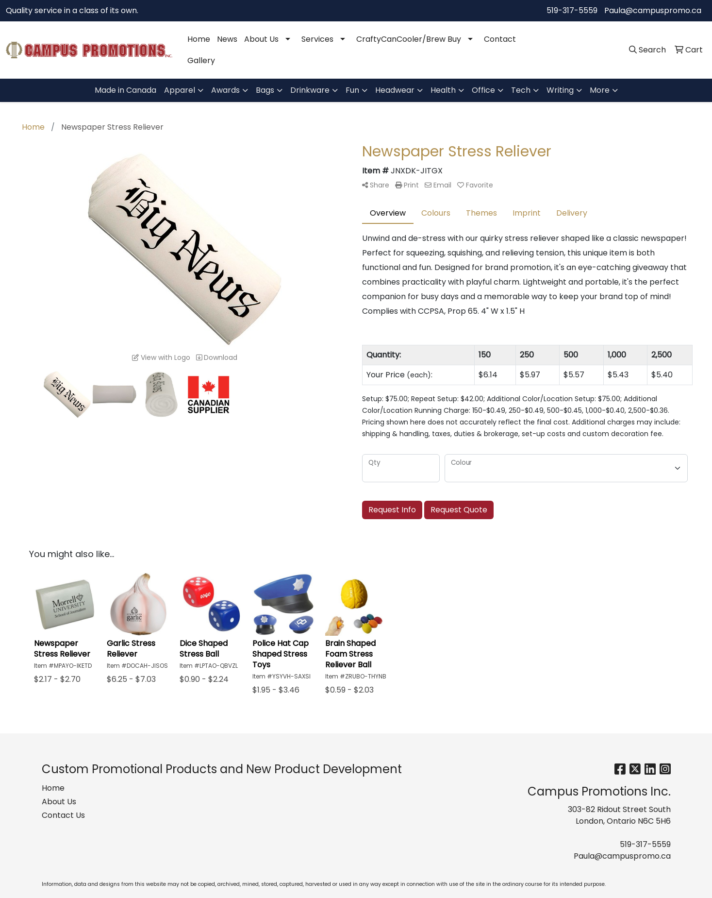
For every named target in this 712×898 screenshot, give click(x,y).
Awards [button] (225, 90)
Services (317, 39)
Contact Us (63, 815)
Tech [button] (520, 90)
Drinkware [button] (310, 90)
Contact (500, 39)
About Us (261, 39)
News (227, 39)
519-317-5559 (571, 10)
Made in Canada (125, 90)
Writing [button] (560, 90)
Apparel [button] (179, 90)
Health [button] (443, 90)
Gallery (201, 60)
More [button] (600, 90)
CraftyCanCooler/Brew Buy (408, 39)
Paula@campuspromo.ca (652, 10)
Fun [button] (352, 90)
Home (198, 39)
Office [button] (483, 90)
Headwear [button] (394, 90)
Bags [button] (265, 90)
